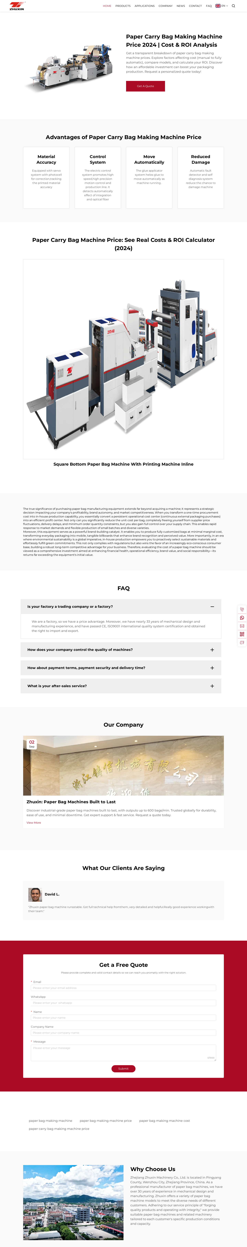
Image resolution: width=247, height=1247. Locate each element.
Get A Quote (145, 86)
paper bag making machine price (106, 1121)
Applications (145, 6)
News (181, 6)
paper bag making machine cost (164, 1121)
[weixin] (242, 634)
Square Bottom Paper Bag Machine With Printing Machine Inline (123, 464)
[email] (242, 626)
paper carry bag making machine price (59, 1129)
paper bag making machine (50, 1121)
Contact (195, 6)
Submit (123, 1068)
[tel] (242, 609)
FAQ (209, 6)
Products (123, 6)
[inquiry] (242, 642)
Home (107, 6)
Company (166, 6)
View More (34, 822)
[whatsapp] (242, 618)
